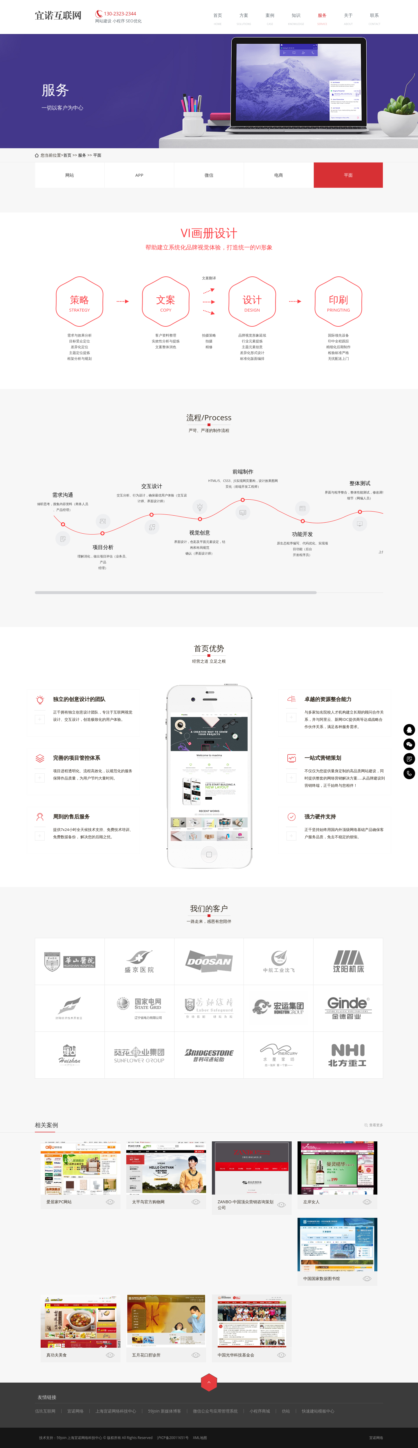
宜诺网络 (75, 1411)
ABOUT (348, 24)
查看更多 (376, 1124)
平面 (97, 155)
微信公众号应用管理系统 (215, 1411)
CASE (270, 24)
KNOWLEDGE (296, 24)
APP (139, 175)
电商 (278, 175)
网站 (69, 175)
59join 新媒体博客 (164, 1411)
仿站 (286, 1411)
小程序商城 (260, 1411)
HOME (218, 24)
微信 (209, 175)
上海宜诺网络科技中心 (116, 1411)
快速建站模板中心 (318, 1411)
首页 (67, 155)
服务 (82, 155)
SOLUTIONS (244, 24)
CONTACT (375, 24)
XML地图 (200, 1437)
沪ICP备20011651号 (173, 1437)
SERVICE (322, 24)
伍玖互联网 (45, 1411)
